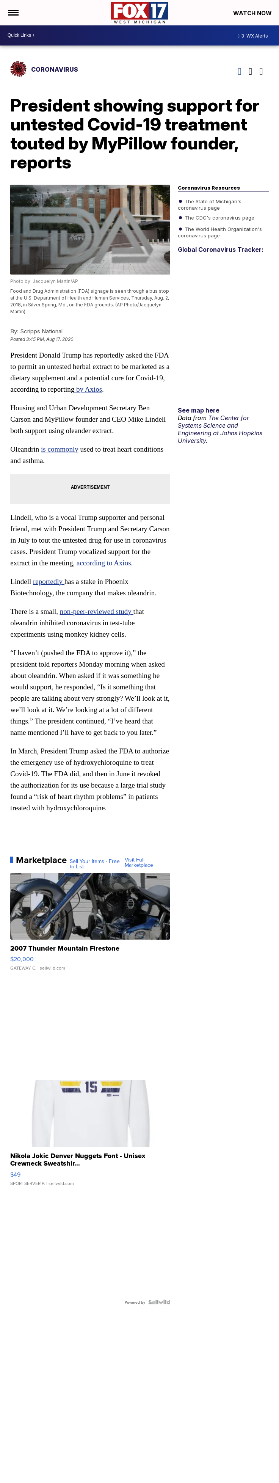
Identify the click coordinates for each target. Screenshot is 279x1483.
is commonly (59, 449)
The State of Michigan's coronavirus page (209, 204)
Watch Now (253, 13)
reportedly (48, 581)
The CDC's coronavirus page (218, 217)
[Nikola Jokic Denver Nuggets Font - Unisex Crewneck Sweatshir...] (90, 1136)
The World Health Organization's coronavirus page (220, 232)
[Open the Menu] (13, 12)
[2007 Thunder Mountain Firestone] (90, 925)
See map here (198, 410)
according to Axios (104, 563)
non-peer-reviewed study (96, 611)
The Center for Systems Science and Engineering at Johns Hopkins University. (220, 429)
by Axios (88, 389)
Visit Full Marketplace (139, 862)
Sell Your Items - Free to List (95, 863)
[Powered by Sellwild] (159, 1302)
